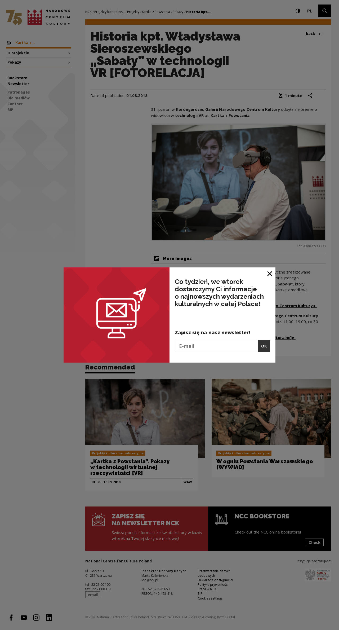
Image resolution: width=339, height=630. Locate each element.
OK (264, 346)
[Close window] (270, 273)
